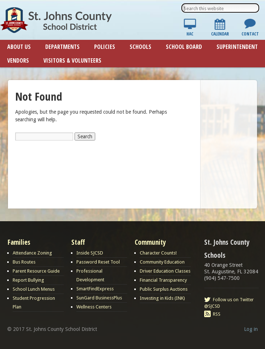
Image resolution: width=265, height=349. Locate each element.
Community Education (162, 262)
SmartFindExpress (95, 288)
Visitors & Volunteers (72, 60)
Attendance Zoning (32, 253)
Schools (140, 47)
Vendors (18, 60)
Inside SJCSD (89, 253)
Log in (251, 329)
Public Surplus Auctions (164, 289)
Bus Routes (24, 262)
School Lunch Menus (34, 289)
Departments (62, 47)
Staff (78, 242)
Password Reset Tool (98, 262)
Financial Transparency (163, 280)
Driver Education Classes (165, 271)
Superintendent (237, 47)
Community (150, 242)
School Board (184, 47)
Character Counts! (158, 253)
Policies (104, 47)
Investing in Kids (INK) (162, 298)
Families (19, 242)
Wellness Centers (94, 307)
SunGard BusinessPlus (99, 297)
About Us (19, 47)
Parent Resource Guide (36, 271)
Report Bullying (28, 280)
